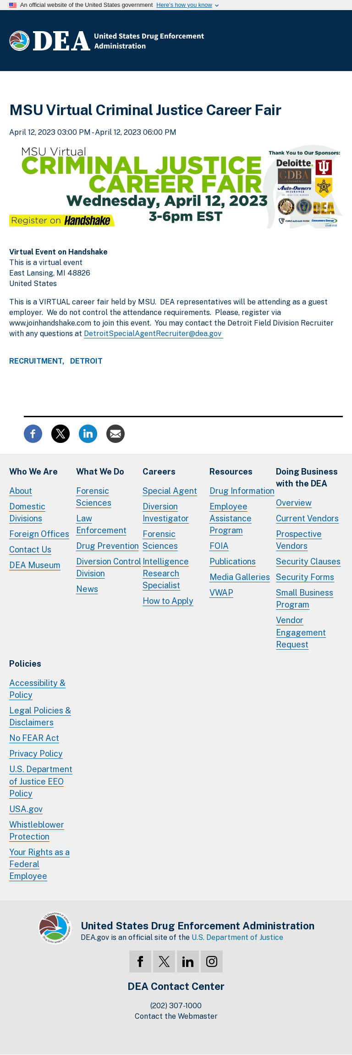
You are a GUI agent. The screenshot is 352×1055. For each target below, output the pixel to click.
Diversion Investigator (166, 512)
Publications (232, 561)
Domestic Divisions (27, 512)
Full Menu (333, 41)
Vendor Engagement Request (301, 632)
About (20, 491)
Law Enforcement (101, 524)
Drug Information (242, 491)
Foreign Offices (39, 534)
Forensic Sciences (93, 497)
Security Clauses (308, 561)
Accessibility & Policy (37, 689)
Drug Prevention (107, 546)
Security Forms (305, 577)
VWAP (221, 592)
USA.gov (26, 809)
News (87, 589)
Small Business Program (304, 598)
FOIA (219, 546)
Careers (159, 471)
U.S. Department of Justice (237, 937)
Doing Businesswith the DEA (307, 477)
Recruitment (35, 361)
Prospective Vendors (299, 540)
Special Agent (170, 491)
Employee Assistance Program (230, 518)
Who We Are (33, 471)
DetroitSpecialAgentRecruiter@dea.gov (153, 333)
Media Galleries (239, 577)
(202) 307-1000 (176, 1005)
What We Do (100, 471)
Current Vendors (307, 518)
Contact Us (30, 549)
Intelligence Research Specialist (166, 573)
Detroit (86, 361)
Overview (294, 503)
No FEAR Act (34, 738)
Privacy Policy (36, 753)
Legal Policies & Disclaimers (40, 716)
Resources (231, 471)
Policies (25, 663)
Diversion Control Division (108, 567)
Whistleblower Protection (36, 830)
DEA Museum (34, 565)
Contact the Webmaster (176, 1016)
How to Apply (168, 601)
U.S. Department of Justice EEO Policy (40, 781)
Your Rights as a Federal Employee (39, 864)
